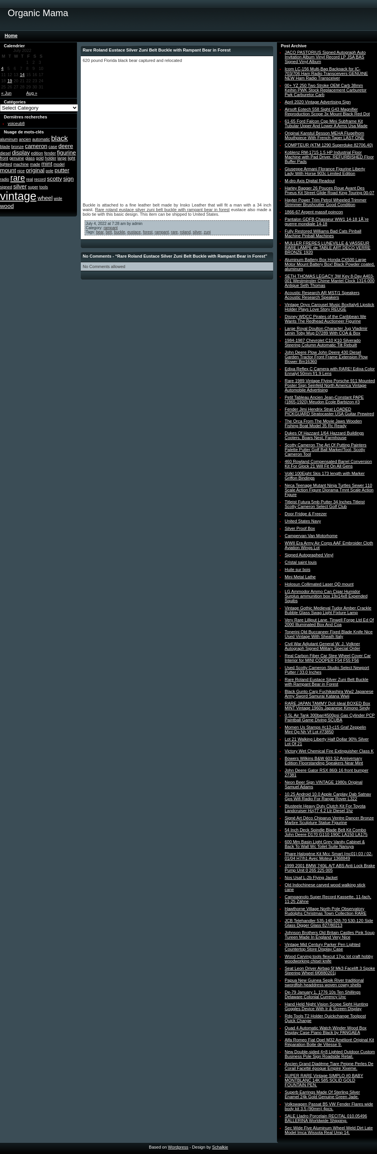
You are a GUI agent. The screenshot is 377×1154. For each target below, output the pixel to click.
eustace (134, 232)
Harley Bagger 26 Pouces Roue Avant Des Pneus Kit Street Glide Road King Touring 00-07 (329, 190)
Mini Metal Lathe (300, 577)
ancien (25, 139)
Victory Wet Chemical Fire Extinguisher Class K (329, 751)
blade (5, 146)
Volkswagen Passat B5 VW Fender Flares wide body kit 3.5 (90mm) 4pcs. (329, 1106)
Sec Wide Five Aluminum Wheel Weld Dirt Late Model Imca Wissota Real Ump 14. (329, 1130)
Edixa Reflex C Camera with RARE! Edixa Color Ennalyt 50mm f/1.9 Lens (330, 371)
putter (62, 170)
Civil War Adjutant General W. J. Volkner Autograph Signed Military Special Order (322, 646)
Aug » (31, 93)
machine (20, 164)
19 (9, 80)
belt (109, 232)
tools (43, 187)
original (35, 170)
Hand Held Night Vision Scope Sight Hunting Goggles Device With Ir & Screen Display (326, 1006)
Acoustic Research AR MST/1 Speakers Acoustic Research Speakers (322, 295)
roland (185, 232)
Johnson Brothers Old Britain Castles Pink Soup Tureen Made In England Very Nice (330, 934)
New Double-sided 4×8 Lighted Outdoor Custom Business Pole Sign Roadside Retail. (330, 1054)
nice (21, 170)
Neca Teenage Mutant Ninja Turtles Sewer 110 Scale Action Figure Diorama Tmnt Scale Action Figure (329, 490)
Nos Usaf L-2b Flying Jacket (311, 877)
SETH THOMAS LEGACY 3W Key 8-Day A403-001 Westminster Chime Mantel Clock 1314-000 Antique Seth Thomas (329, 281)
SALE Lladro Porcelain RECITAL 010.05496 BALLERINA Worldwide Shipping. (326, 1118)
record (40, 179)
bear (99, 232)
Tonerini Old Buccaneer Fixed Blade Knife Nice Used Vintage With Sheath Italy (329, 634)
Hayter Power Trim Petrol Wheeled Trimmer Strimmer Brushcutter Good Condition (326, 202)
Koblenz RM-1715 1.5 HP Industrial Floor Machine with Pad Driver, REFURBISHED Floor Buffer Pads (329, 157)
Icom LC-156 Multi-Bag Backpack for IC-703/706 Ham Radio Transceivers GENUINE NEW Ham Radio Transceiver (326, 73)
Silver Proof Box (300, 528)
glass (30, 158)
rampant (110, 228)
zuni (207, 232)
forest (147, 232)
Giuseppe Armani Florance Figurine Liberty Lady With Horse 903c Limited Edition (325, 171)
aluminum (9, 139)
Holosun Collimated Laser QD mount (319, 584)
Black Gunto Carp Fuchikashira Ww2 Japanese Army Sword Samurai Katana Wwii (329, 693)
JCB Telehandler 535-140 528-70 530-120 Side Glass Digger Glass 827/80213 (329, 923)
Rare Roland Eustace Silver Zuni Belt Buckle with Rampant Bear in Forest (327, 681)
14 (22, 74)
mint (47, 163)
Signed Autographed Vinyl (309, 555)
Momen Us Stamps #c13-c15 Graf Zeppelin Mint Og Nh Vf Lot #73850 (325, 729)
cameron (36, 146)
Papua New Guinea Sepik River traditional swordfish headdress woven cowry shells (324, 982)
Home (11, 35)
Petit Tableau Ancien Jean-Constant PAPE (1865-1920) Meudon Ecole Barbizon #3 (324, 399)
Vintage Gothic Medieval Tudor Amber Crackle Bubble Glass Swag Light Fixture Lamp (328, 610)
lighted (6, 164)
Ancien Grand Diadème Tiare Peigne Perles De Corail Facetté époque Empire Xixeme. (329, 1066)
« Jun (6, 93)
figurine (66, 152)
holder (51, 158)
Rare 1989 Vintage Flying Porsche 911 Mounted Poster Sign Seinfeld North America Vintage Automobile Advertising (330, 385)
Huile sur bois (297, 569)
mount (8, 170)
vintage (18, 196)
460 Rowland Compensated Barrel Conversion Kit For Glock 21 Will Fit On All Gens (328, 463)
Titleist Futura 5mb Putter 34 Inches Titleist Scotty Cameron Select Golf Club (325, 504)
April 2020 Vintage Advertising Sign (318, 102)
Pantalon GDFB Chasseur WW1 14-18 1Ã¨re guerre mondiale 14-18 (327, 221)
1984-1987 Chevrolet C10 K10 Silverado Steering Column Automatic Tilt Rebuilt (323, 342)
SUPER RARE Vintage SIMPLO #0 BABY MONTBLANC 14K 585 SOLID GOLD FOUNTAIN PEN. (324, 1080)
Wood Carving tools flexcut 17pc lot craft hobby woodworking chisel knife (329, 958)
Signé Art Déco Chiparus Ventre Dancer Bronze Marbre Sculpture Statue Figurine (329, 820)
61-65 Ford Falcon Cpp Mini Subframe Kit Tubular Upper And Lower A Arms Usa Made (326, 123)
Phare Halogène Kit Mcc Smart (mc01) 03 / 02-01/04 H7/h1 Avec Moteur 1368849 (329, 856)
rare (17, 178)
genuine (16, 158)
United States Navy (303, 521)
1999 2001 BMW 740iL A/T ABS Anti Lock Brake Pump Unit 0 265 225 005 (330, 868)
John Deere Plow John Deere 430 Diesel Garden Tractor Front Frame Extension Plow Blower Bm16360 (326, 357)
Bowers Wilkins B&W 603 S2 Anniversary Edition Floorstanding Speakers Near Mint (324, 760)
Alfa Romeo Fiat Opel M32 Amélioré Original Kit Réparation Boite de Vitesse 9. (329, 1042)
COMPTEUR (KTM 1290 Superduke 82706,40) (329, 145)
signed (6, 187)
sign (68, 178)
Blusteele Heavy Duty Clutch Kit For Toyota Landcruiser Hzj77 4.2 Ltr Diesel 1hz (325, 808)
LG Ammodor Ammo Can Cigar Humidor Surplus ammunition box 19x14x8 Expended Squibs (326, 596)
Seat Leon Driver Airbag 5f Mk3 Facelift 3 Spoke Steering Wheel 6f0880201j (330, 970)
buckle (119, 232)
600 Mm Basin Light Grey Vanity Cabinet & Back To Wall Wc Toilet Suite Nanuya (325, 844)
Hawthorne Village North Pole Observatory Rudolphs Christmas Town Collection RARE (326, 911)
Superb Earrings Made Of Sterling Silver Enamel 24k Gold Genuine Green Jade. (322, 1094)
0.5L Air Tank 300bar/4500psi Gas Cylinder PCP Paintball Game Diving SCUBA (330, 717)
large (62, 158)
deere (65, 146)
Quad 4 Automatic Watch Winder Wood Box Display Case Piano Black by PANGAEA (326, 1030)
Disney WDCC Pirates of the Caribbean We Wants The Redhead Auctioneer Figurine (325, 318)
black (59, 138)
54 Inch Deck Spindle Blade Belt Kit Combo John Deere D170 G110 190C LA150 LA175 (326, 832)
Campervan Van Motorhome (311, 535)
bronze (17, 146)
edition (37, 153)
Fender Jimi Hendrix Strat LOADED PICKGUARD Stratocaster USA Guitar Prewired (329, 411)
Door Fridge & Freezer (306, 513)
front (4, 158)
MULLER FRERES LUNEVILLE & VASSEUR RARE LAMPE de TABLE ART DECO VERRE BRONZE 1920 (327, 248)
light (71, 158)
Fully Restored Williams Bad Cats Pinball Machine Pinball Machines (323, 233)
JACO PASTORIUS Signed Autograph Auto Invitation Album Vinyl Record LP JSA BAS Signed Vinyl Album (325, 57)
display (21, 152)
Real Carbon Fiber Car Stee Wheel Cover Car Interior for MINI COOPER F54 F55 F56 (328, 658)
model (59, 164)
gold (39, 158)
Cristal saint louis (301, 562)
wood (7, 206)
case (52, 146)
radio (4, 179)
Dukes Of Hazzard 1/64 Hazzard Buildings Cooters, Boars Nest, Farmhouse (324, 435)
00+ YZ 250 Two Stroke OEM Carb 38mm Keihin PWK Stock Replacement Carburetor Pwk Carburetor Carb (326, 90)
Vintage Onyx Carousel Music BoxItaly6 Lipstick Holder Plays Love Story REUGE (329, 306)
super (33, 187)
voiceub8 (16, 123)
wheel (45, 198)
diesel (5, 153)
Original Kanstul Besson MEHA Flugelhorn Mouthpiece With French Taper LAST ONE (324, 135)
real (29, 179)
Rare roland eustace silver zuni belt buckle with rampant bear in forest (162, 209)
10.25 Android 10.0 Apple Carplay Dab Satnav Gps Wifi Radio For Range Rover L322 (328, 796)
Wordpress (178, 1147)
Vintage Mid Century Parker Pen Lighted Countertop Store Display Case (322, 946)
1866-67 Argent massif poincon (314, 212)
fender (50, 153)
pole (49, 170)
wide (58, 198)
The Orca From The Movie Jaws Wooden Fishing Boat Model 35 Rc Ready (323, 423)
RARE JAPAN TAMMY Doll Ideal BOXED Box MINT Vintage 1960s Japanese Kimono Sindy (327, 705)
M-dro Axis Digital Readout (310, 180)
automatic (41, 139)
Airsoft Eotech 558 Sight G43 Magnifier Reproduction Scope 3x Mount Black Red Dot (327, 111)
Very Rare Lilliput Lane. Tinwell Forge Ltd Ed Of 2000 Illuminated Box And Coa (329, 622)
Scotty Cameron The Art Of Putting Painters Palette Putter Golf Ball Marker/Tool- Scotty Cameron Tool (326, 449)
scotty (54, 178)
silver (20, 186)
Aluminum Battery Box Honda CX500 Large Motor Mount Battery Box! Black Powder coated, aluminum (330, 264)
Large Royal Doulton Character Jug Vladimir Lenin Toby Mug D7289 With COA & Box (326, 330)
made (35, 164)
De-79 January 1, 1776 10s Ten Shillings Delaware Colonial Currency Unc (322, 994)
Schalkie (220, 1147)
